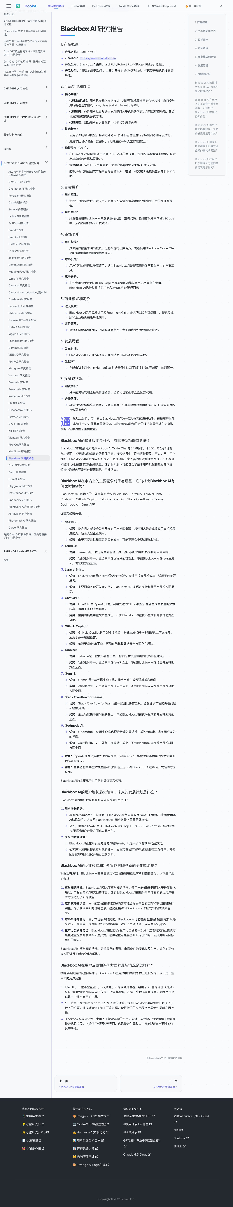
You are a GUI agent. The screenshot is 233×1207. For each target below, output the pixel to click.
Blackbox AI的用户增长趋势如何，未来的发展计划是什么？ (206, 129)
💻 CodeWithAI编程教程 (91, 1124)
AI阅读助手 (132, 1132)
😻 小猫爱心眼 (33, 1148)
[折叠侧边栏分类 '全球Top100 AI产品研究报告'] (46, 161)
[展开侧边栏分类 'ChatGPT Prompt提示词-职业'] (46, 117)
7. (203, 74)
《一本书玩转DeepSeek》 (162, 6)
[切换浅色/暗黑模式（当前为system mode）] (221, 6)
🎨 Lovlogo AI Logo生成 (91, 1165)
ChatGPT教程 (56, 6)
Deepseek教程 (101, 6)
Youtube (181, 1138)
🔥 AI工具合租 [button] (193, 6)
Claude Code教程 (128, 6)
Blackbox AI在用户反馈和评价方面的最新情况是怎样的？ (206, 163)
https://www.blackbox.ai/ (98, 58)
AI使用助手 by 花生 (137, 1124)
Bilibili (180, 1146)
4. (201, 48)
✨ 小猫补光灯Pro (35, 1132)
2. (205, 30)
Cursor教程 (78, 6)
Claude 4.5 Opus (137, 1154)
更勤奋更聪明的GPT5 (139, 1116)
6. (201, 65)
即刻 (178, 1130)
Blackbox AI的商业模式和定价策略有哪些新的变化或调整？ (206, 146)
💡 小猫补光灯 (33, 1124)
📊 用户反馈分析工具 (88, 1140)
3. (201, 39)
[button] (25, 551)
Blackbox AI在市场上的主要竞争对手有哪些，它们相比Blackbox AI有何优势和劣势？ (206, 108)
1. (201, 22)
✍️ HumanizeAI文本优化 (90, 1132)
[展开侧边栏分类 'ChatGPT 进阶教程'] (46, 101)
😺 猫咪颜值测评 (85, 1156)
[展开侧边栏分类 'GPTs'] (46, 147)
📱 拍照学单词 (33, 1116)
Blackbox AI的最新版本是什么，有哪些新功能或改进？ (206, 87)
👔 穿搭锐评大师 (85, 1148)
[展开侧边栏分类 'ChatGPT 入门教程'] (46, 87)
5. (205, 56)
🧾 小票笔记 (31, 1140)
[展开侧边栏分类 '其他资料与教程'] (46, 133)
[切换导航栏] (8, 6)
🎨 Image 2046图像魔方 (91, 1116)
